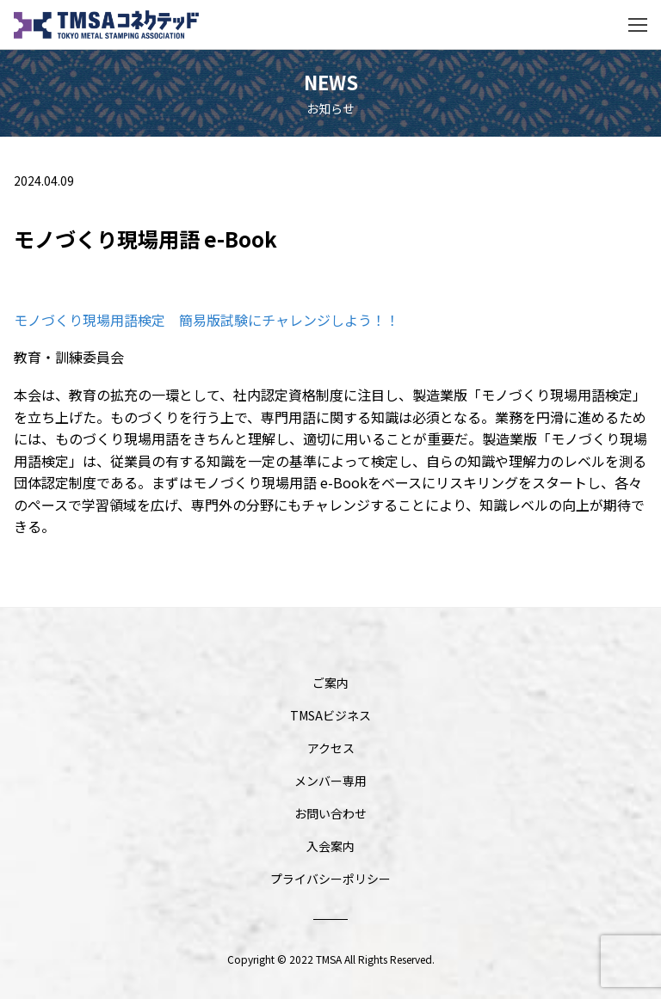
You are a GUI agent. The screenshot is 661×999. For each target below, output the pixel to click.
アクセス (331, 748)
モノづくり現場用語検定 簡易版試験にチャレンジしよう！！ (206, 320)
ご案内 (330, 682)
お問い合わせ (330, 813)
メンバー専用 (330, 780)
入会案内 (330, 846)
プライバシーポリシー (330, 878)
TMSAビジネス (330, 715)
